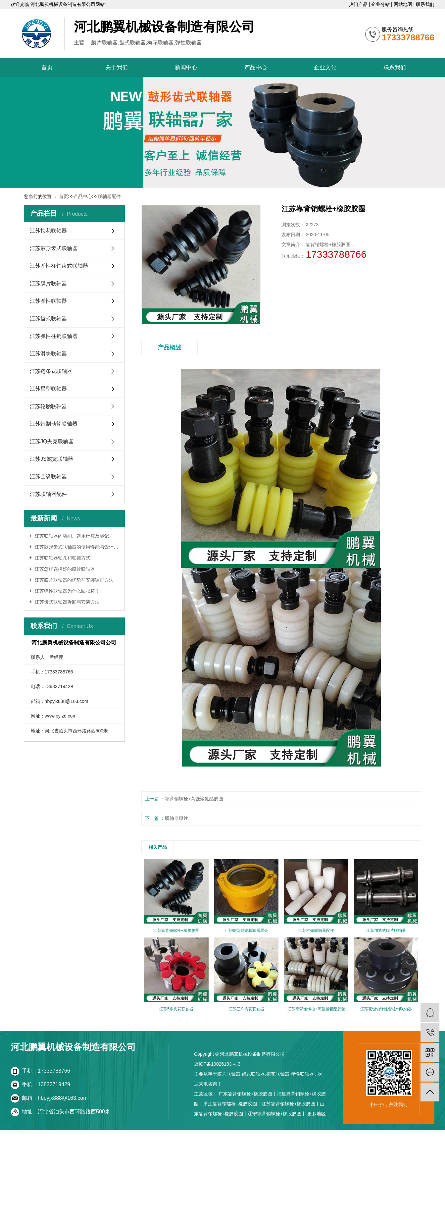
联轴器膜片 (176, 818)
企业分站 (381, 4)
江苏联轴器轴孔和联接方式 (61, 557)
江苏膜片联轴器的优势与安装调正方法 (73, 580)
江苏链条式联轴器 (51, 371)
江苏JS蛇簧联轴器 (51, 459)
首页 (47, 67)
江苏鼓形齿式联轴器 (53, 248)
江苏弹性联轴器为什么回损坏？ (66, 591)
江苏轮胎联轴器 (48, 406)
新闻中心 (186, 67)
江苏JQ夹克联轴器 (52, 441)
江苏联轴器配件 (48, 494)
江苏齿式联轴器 (48, 318)
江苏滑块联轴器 (48, 353)
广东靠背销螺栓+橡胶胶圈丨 (248, 1093)
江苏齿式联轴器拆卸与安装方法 (66, 602)
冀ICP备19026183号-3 (217, 1064)
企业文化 (325, 67)
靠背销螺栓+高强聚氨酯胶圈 (194, 798)
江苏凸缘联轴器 (48, 476)
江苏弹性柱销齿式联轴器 (59, 266)
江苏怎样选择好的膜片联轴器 (64, 569)
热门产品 (359, 4)
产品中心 (255, 67)
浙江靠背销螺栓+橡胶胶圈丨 (232, 1103)
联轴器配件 (109, 196)
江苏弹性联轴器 (48, 301)
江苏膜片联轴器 (48, 283)
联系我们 (425, 4)
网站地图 (404, 4)
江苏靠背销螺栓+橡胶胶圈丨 (291, 1103)
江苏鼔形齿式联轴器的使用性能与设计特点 (76, 547)
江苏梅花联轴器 (48, 231)
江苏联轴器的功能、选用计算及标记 (71, 536)
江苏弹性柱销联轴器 (53, 336)
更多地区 (316, 1113)
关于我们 (116, 67)
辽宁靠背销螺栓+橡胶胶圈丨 (277, 1113)
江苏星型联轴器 (48, 389)
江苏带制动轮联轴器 (53, 424)
